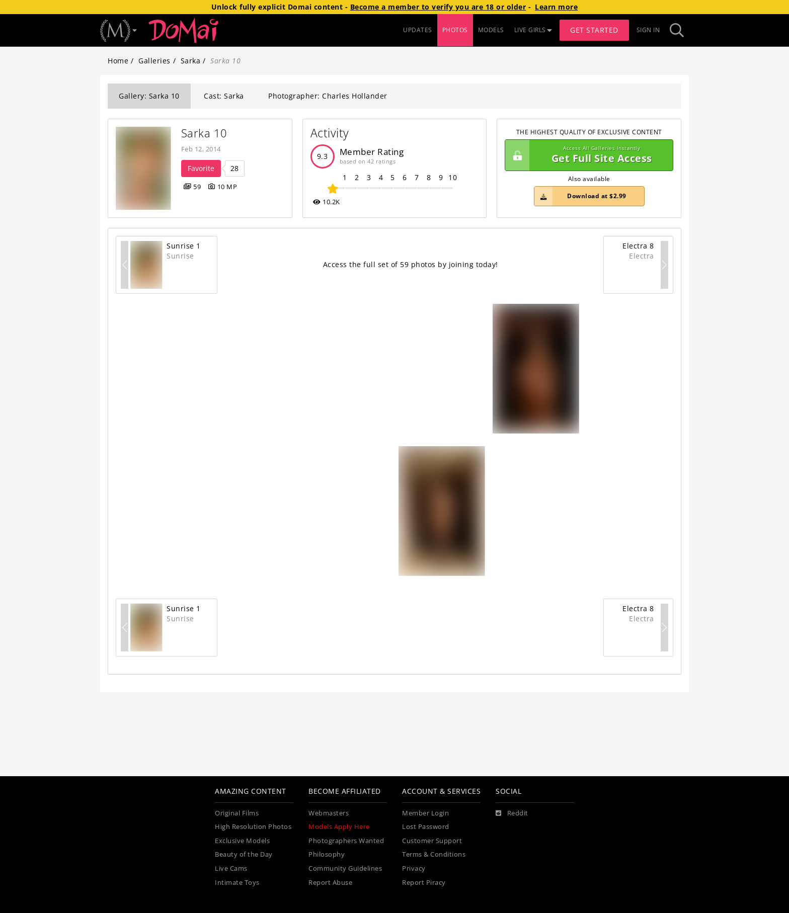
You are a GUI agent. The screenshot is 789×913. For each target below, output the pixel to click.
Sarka (191, 60)
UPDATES (417, 30)
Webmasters (328, 813)
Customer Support (432, 841)
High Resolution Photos (253, 826)
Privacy (414, 868)
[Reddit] (512, 813)
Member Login (425, 813)
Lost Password (425, 826)
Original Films (237, 813)
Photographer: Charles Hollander (327, 96)
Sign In (648, 30)
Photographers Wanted (346, 841)
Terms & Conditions (433, 854)
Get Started (594, 30)
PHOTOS (455, 30)
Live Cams (231, 868)
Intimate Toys (237, 882)
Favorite (201, 168)
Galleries (154, 60)
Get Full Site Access (586, 155)
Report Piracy (424, 882)
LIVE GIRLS (533, 30)
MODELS (491, 30)
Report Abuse (330, 882)
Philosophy (326, 854)
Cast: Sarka (224, 96)
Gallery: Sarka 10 (149, 96)
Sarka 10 (204, 133)
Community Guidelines (345, 868)
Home (118, 60)
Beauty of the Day (244, 854)
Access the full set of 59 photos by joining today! (410, 264)
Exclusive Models (242, 841)
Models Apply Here (339, 826)
